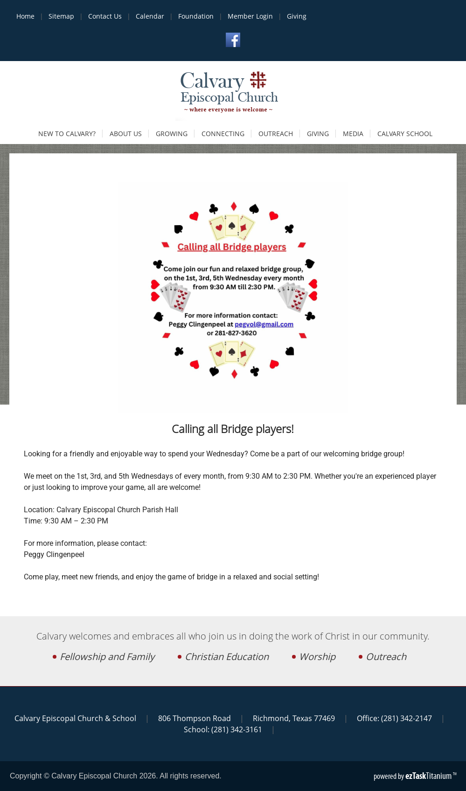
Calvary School (404, 133)
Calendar (150, 16)
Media (353, 133)
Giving (296, 16)
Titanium (429, 775)
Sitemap (61, 16)
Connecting (223, 133)
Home (25, 16)
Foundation (196, 16)
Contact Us (105, 16)
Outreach (275, 133)
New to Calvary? (67, 133)
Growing (172, 133)
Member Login (250, 16)
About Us (126, 133)
